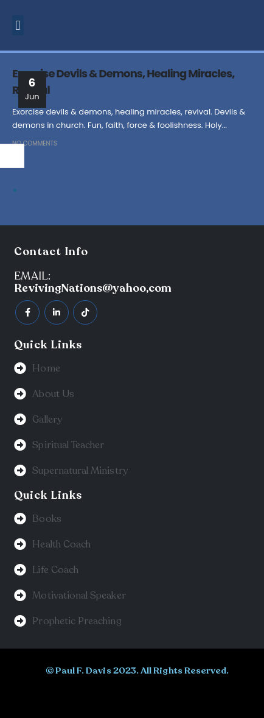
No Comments (34, 143)
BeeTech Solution (110, 695)
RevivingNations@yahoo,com (93, 288)
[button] (18, 25)
